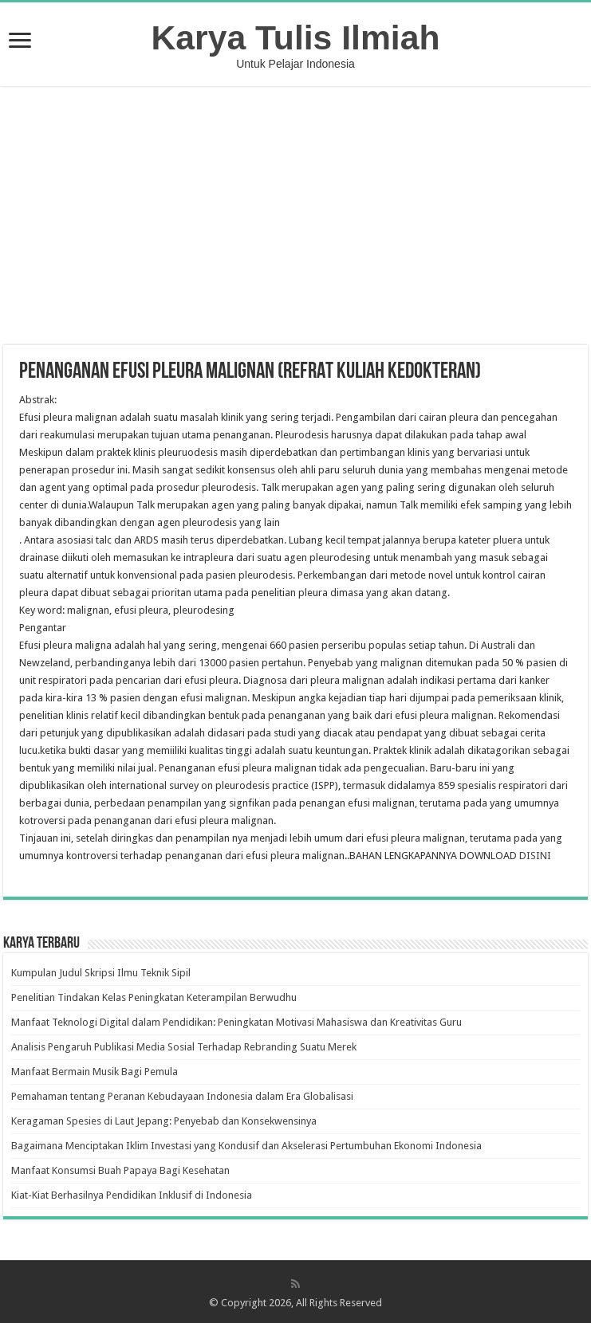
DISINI (535, 856)
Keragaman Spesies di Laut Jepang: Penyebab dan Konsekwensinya (164, 1121)
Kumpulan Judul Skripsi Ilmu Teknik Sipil (101, 973)
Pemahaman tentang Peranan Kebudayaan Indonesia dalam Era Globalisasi (182, 1096)
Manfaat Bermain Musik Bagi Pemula (94, 1072)
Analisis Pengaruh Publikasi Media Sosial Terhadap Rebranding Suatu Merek (184, 1047)
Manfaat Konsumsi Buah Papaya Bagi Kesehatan (120, 1170)
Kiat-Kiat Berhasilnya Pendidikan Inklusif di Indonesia (131, 1195)
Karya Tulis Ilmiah (296, 37)
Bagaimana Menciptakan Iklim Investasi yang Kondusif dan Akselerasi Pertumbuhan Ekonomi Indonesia (246, 1146)
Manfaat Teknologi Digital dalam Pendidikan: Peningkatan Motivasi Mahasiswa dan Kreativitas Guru (236, 1022)
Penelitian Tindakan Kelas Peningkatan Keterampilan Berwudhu (154, 997)
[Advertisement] (296, 217)
